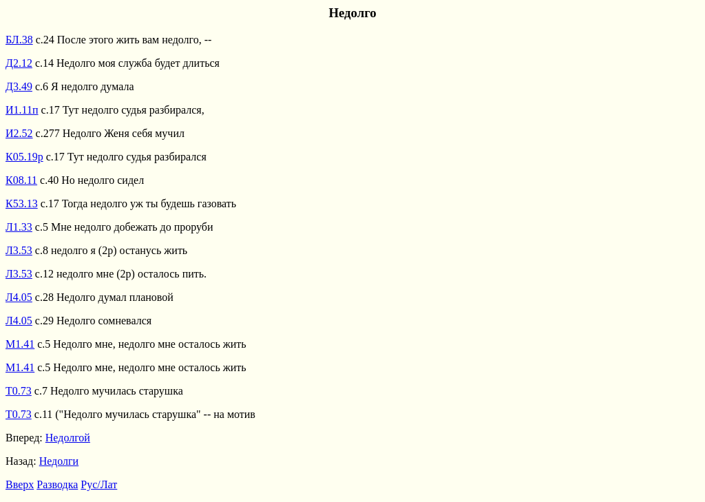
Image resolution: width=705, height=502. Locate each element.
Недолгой (67, 437)
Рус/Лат (99, 484)
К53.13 (22, 203)
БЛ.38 (19, 39)
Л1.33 (19, 227)
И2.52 (19, 133)
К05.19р (24, 157)
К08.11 (21, 180)
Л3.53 (19, 250)
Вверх (20, 484)
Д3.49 (19, 86)
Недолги (58, 461)
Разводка (57, 484)
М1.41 (20, 344)
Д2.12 (19, 63)
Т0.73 (19, 391)
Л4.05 (19, 297)
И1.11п (22, 110)
